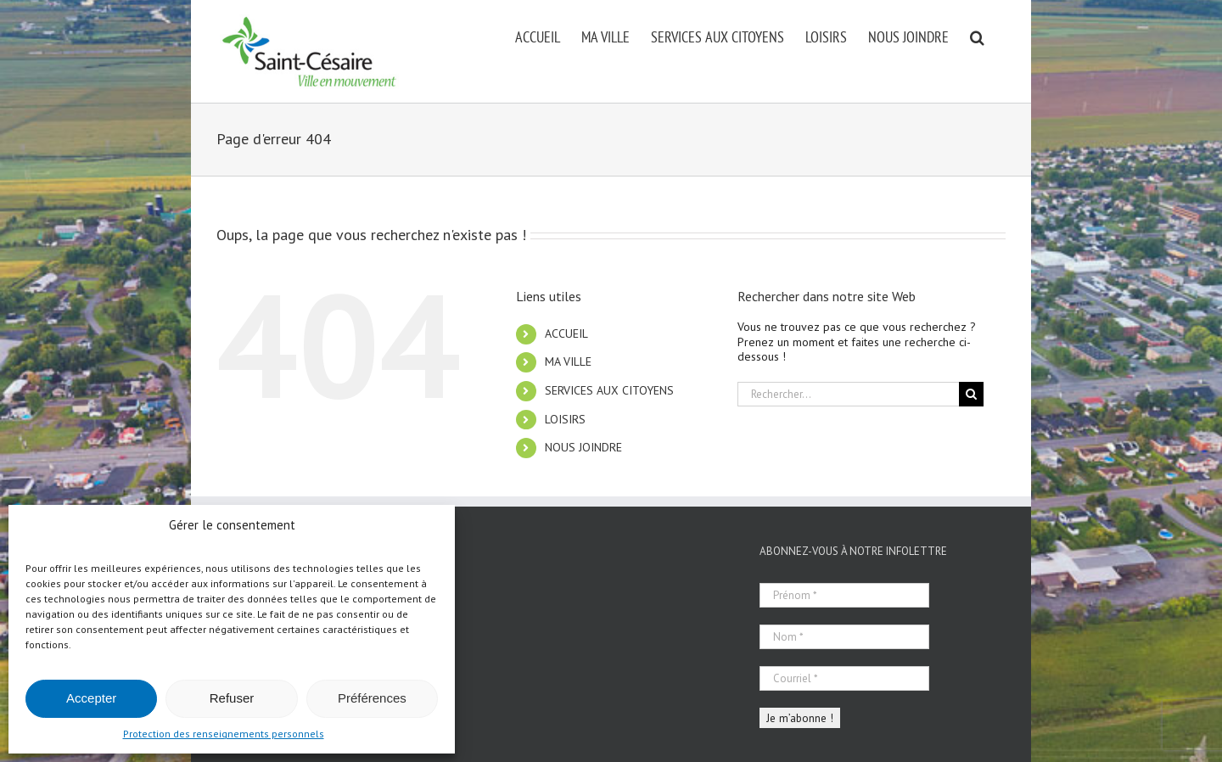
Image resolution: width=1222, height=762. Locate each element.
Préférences (372, 698)
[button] (977, 35)
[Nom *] (844, 637)
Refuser (232, 698)
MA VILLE (568, 361)
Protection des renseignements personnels (223, 733)
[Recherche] (971, 394)
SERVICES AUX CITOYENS (609, 390)
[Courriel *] (844, 678)
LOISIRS (565, 419)
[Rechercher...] (848, 394)
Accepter (91, 698)
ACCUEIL (566, 333)
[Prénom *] (844, 595)
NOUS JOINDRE (583, 447)
